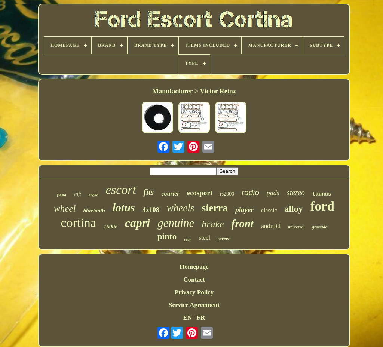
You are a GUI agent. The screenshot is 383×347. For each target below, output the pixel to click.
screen (224, 238)
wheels (180, 208)
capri (137, 223)
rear (187, 239)
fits (148, 192)
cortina (78, 223)
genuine (175, 223)
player (244, 210)
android (271, 226)
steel (204, 237)
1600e (110, 227)
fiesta (61, 195)
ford (322, 206)
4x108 (151, 210)
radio (250, 192)
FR (201, 317)
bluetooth (94, 211)
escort (121, 190)
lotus (124, 207)
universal (296, 227)
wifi (77, 194)
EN (187, 317)
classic (269, 210)
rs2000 (227, 194)
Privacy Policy (194, 292)
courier (170, 193)
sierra (215, 208)
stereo (296, 192)
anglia (93, 195)
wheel (65, 208)
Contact (194, 279)
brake (213, 224)
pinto (167, 236)
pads (273, 193)
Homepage (194, 266)
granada (319, 227)
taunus (321, 194)
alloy (293, 209)
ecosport (199, 193)
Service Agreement (194, 304)
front (243, 224)
